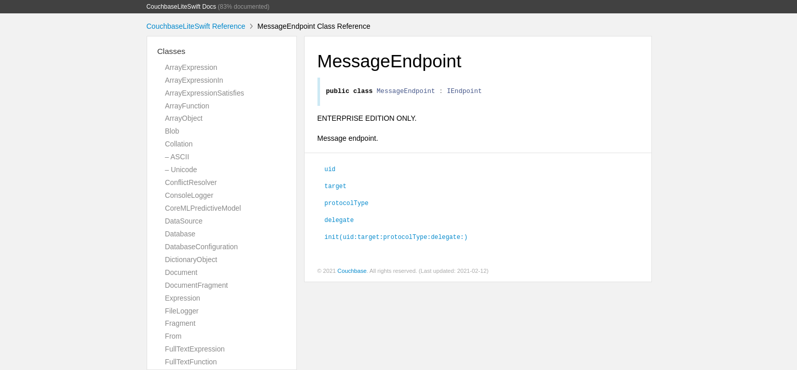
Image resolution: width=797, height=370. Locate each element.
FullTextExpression (195, 349)
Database (180, 234)
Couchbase (352, 272)
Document (181, 272)
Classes (171, 51)
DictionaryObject (191, 259)
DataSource (184, 221)
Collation (179, 144)
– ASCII (177, 157)
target (336, 187)
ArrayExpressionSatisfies (204, 93)
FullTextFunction (191, 362)
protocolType (347, 204)
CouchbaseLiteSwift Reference (196, 26)
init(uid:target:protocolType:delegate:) (396, 238)
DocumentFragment (196, 285)
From (173, 336)
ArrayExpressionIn (194, 80)
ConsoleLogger (189, 195)
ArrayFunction (187, 106)
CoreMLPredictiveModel (203, 208)
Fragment (180, 323)
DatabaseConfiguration (201, 247)
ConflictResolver (191, 182)
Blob (172, 131)
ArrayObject (184, 118)
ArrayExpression (191, 67)
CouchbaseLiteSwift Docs (182, 6)
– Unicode (181, 169)
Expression (183, 298)
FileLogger (182, 311)
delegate (339, 221)
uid (330, 170)
